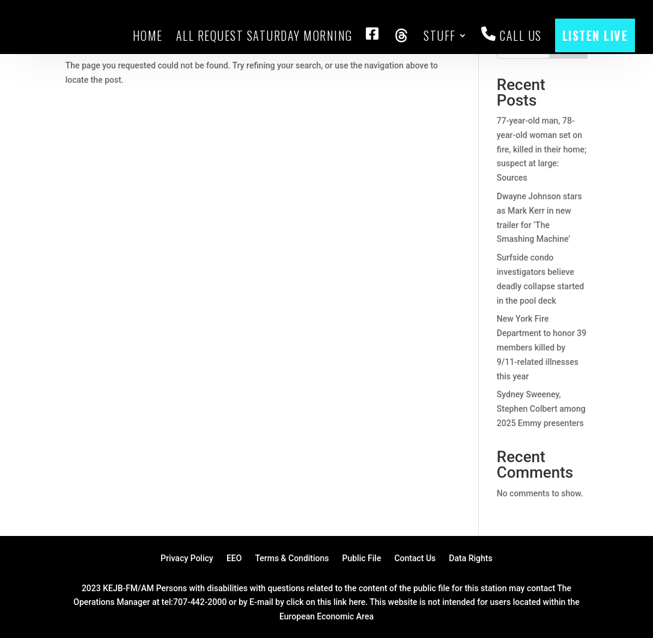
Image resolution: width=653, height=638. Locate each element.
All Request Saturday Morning (264, 35)
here (357, 602)
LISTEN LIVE (595, 35)
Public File (361, 558)
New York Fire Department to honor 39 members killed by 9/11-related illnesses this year (541, 347)
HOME (148, 35)
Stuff (440, 35)
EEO (233, 558)
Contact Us (415, 558)
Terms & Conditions (292, 558)
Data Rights (470, 558)
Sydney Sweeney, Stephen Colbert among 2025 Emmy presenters (541, 409)
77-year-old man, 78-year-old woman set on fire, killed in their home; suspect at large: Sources (542, 149)
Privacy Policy (186, 558)
